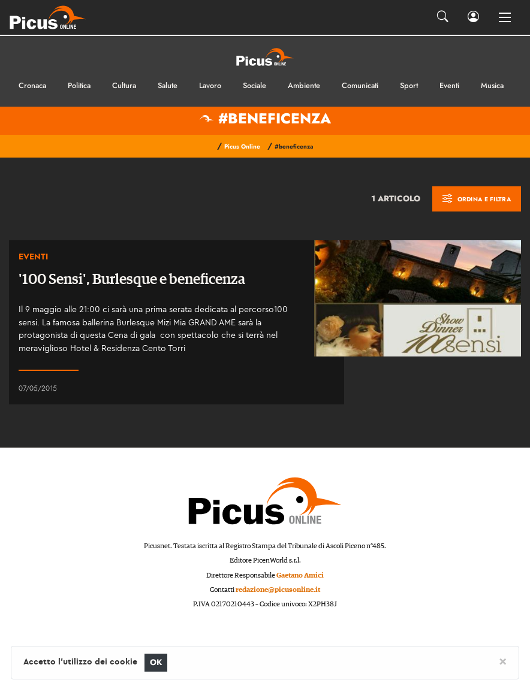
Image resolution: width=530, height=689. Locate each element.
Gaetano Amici (300, 575)
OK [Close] (156, 662)
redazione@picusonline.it (278, 590)
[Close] (503, 660)
